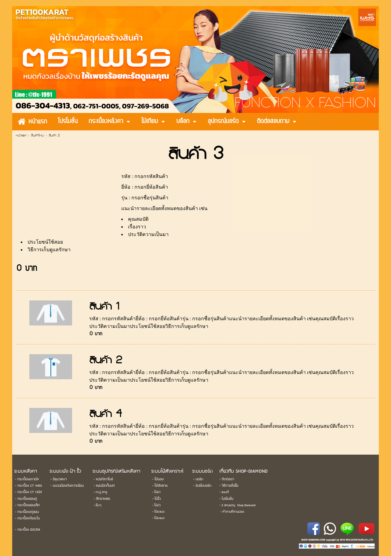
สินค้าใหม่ (37, 135)
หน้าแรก (21, 135)
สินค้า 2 (105, 361)
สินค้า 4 (105, 414)
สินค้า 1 (104, 307)
